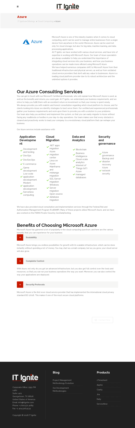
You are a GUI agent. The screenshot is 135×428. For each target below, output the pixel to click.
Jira (98, 394)
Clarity (100, 390)
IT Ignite (21, 21)
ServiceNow (102, 404)
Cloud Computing (45, 21)
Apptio (100, 385)
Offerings (31, 21)
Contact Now (102, 320)
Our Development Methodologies (61, 389)
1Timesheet (102, 380)
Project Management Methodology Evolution (63, 381)
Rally (99, 399)
